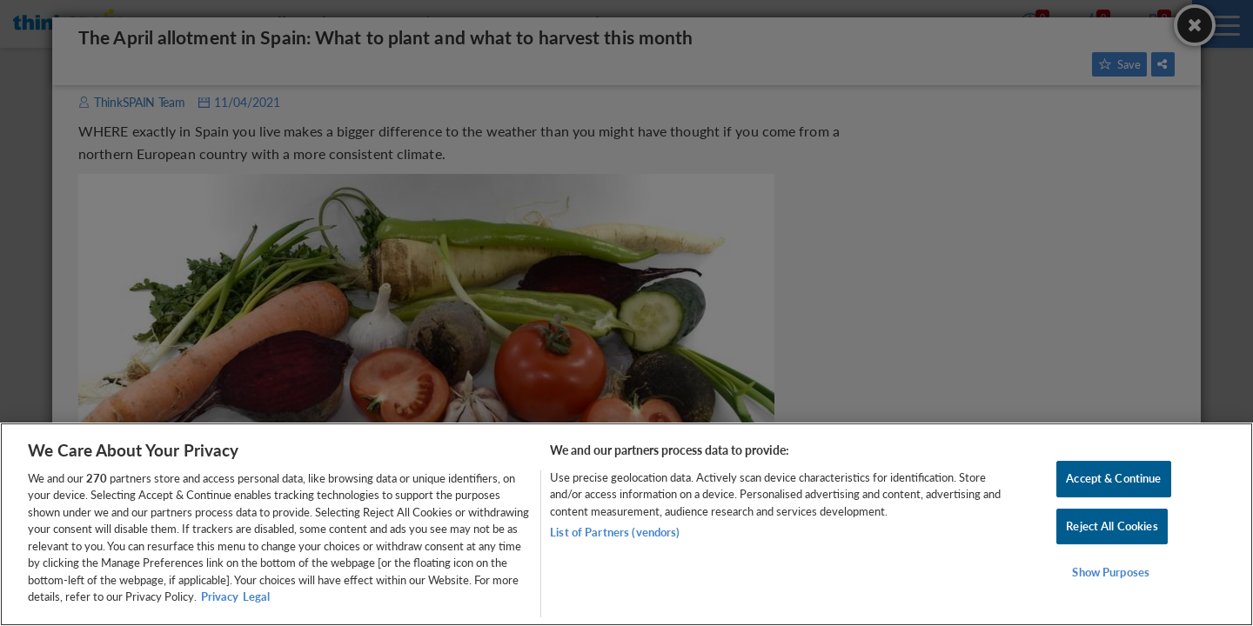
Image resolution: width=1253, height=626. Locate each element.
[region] (626, 524)
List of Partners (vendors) (615, 532)
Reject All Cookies (1111, 526)
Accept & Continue (1113, 478)
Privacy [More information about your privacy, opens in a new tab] (219, 596)
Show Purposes (1110, 572)
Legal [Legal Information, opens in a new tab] (256, 596)
